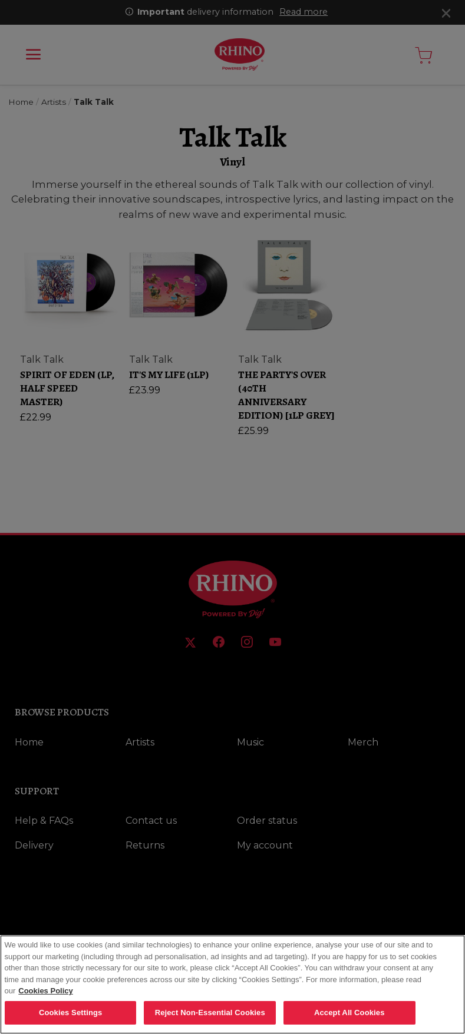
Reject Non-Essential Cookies (210, 1021)
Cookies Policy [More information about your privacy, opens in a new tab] (45, 999)
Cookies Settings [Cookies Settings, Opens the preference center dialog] (71, 1021)
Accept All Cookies (349, 1021)
